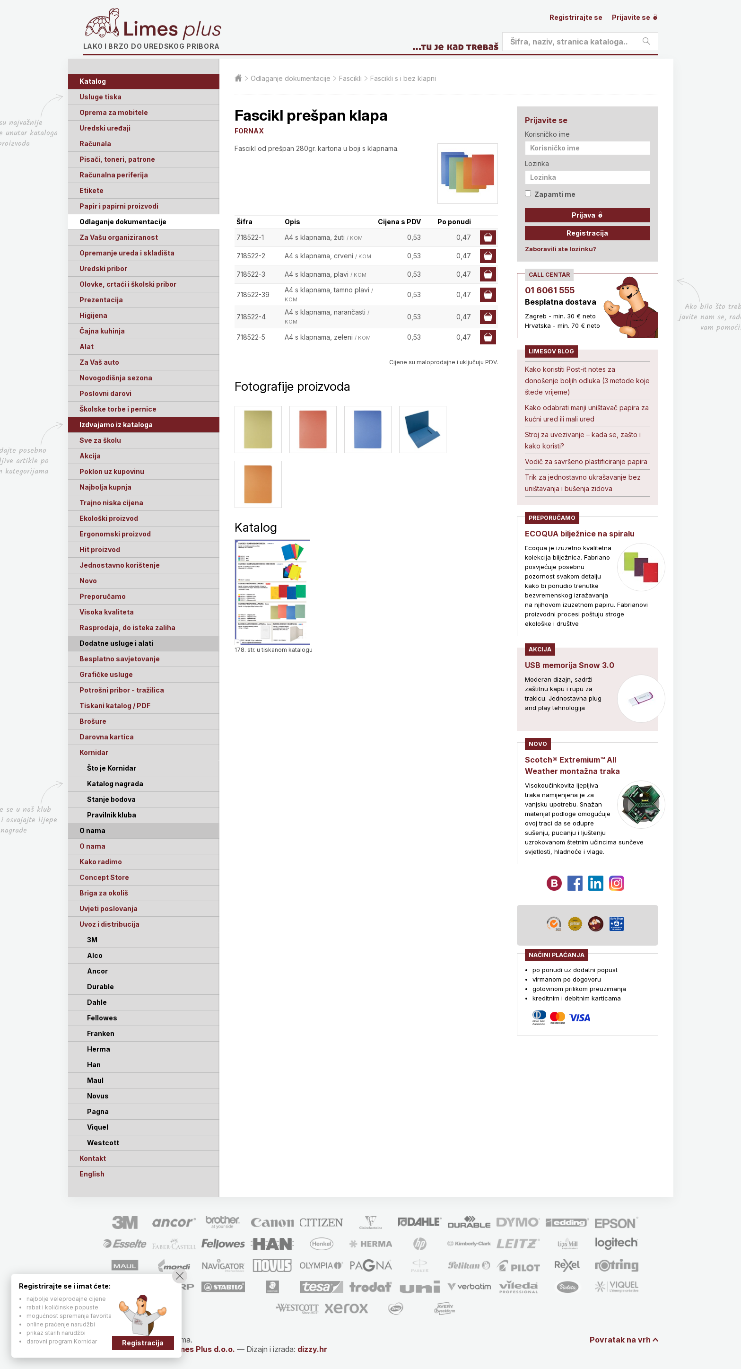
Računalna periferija (113, 175)
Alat (86, 346)
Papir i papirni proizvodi (118, 206)
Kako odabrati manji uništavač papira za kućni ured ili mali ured (587, 413)
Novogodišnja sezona (115, 378)
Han (94, 1065)
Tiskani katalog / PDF (114, 706)
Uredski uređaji (105, 128)
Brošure (92, 721)
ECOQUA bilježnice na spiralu (580, 533)
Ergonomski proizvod (115, 534)
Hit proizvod (99, 549)
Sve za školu (100, 440)
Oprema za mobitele (113, 112)
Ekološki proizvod (108, 518)
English (92, 1174)
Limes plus (172, 30)
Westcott (103, 1143)
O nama (92, 846)
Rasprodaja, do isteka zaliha (127, 627)
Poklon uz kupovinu (111, 471)
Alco (95, 955)
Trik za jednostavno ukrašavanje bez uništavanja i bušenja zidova (583, 482)
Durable (100, 987)
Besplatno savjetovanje (119, 659)
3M (92, 940)
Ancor (97, 971)
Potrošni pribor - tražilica (121, 690)
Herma (98, 1049)
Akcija (90, 456)
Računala (95, 144)
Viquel (97, 1127)
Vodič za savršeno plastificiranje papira (586, 461)
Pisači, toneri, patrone (117, 159)
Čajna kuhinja (102, 331)
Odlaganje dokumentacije (122, 222)
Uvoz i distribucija (109, 924)
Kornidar (93, 752)
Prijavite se (635, 17)
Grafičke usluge (106, 674)
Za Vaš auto (99, 362)
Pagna (98, 1111)
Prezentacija (101, 300)
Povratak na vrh (620, 1339)
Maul (95, 1080)
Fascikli (350, 78)
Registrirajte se (575, 17)
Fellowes (102, 1018)
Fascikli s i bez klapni (403, 78)
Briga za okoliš (103, 893)
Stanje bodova (111, 799)
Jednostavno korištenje (119, 565)
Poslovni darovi (105, 393)
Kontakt (92, 1158)
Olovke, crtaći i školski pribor (127, 284)
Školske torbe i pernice (118, 409)
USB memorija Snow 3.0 (569, 665)
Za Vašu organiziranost (118, 237)
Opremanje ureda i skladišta (126, 253)
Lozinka (537, 163)
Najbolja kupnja (105, 487)
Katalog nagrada (115, 784)
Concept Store (104, 877)
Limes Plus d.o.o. (203, 1349)
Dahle (97, 1002)
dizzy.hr (312, 1349)
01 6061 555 (550, 290)
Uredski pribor (103, 268)
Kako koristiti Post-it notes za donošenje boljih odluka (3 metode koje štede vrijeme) (587, 380)
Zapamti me (550, 194)
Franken (100, 1033)
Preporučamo (102, 596)
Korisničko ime (547, 134)
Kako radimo (100, 862)
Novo (88, 581)
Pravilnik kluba (111, 815)
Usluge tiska (100, 97)
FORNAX (249, 131)
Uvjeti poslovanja (108, 908)
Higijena (93, 315)
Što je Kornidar (111, 768)
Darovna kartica (106, 737)
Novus (98, 1096)
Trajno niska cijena (111, 503)
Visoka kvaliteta (106, 612)
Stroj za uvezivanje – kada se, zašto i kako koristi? (583, 440)
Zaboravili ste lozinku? (560, 249)
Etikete (91, 190)
